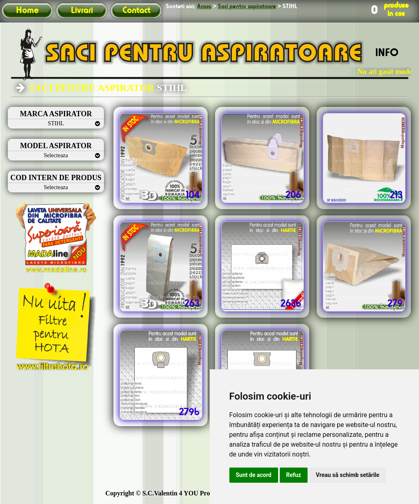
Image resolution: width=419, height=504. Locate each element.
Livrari (82, 11)
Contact (136, 11)
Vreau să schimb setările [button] (347, 475)
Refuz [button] (293, 475)
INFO (387, 53)
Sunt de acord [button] (254, 475)
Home (27, 11)
